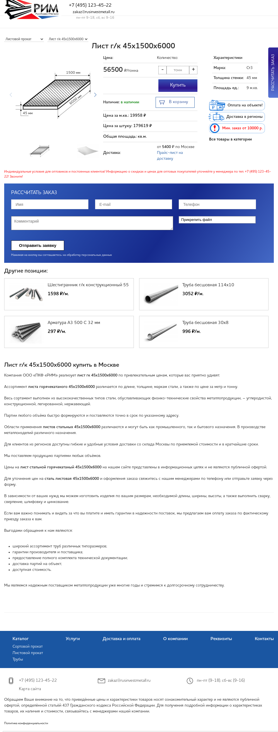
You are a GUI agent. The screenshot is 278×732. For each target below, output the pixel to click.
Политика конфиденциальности (26, 723)
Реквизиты (221, 639)
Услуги (73, 639)
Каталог (21, 639)
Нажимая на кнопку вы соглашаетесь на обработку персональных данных (61, 255)
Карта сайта (30, 689)
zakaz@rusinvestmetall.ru (94, 12)
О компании (175, 639)
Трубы (18, 659)
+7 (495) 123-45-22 (90, 5)
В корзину (173, 103)
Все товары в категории (230, 139)
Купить (178, 85)
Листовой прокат (28, 653)
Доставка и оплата (122, 639)
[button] (95, 95)
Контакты (264, 639)
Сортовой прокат (28, 646)
